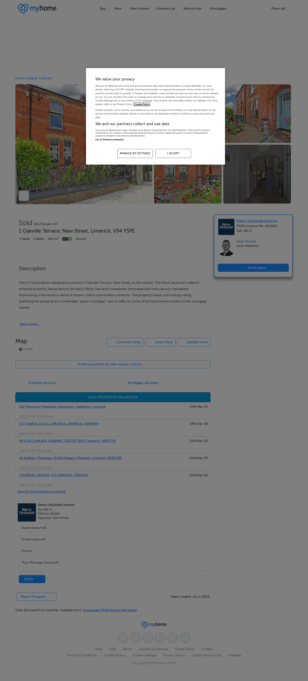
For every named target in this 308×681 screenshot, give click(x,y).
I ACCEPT (173, 153)
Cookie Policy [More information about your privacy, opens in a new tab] (142, 104)
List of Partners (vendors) (109, 139)
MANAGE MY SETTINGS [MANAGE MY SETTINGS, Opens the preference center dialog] (135, 153)
